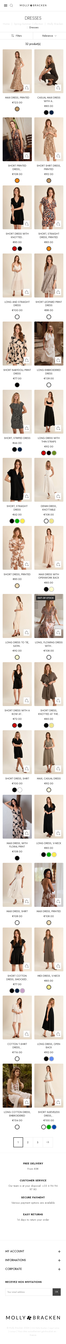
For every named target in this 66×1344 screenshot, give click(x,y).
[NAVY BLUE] (17, 991)
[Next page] (48, 1142)
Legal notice (54, 1327)
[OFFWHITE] (46, 521)
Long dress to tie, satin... (17, 644)
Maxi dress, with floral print (17, 845)
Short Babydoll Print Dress (17, 371)
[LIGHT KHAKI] (49, 790)
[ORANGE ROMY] (17, 180)
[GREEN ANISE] (54, 453)
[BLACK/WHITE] (14, 449)
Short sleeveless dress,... (49, 1113)
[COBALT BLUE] (54, 1127)
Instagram (8, 1303)
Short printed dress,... (17, 167)
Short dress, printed (17, 574)
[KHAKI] (51, 521)
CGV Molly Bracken (39, 1327)
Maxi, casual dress (49, 778)
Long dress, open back (48, 1045)
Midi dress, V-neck (48, 976)
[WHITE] (17, 317)
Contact (13, 1331)
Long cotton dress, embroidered (17, 1113)
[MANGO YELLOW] (22, 521)
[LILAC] (22, 991)
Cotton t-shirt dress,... (17, 1045)
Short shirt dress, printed (49, 167)
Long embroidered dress (49, 371)
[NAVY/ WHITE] (51, 112)
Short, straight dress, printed (48, 235)
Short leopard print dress (49, 303)
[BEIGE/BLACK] (46, 112)
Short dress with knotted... (17, 235)
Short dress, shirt (17, 778)
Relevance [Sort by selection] (49, 35)
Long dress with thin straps (49, 439)
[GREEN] (17, 521)
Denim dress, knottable (49, 507)
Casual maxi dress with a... (48, 99)
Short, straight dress (17, 507)
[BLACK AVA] (17, 385)
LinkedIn (19, 1303)
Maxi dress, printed (17, 97)
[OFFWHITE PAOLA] (49, 657)
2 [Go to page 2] (28, 1142)
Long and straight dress (17, 303)
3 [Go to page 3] (38, 1142)
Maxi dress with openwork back (48, 576)
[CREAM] (51, 589)
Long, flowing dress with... (49, 644)
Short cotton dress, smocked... (17, 977)
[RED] (14, 248)
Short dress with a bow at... (17, 712)
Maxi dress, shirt (17, 911)
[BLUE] (51, 1059)
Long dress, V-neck (48, 843)
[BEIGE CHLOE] (17, 586)
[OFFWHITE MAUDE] (49, 317)
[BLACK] (20, 248)
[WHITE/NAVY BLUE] (20, 449)
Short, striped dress (17, 438)
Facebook (13, 1303)
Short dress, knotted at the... (48, 712)
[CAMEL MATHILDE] (17, 109)
